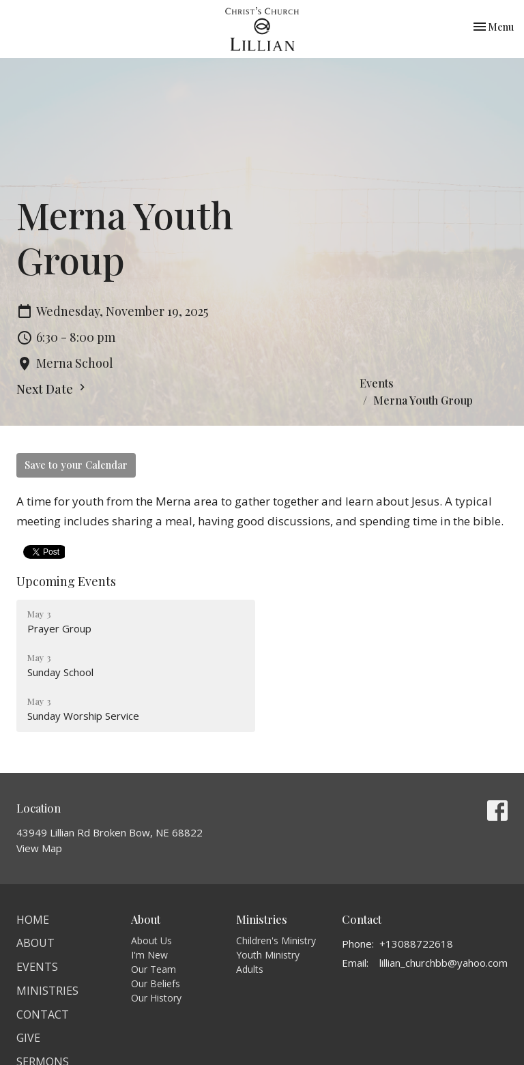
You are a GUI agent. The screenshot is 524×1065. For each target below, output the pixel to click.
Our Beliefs (155, 983)
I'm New (149, 954)
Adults (249, 969)
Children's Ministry (276, 940)
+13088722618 (416, 943)
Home (32, 919)
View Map (39, 848)
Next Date (52, 389)
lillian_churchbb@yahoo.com (443, 962)
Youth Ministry (268, 954)
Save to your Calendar (76, 464)
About (35, 942)
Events (377, 383)
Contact (42, 1014)
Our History (156, 997)
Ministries (47, 990)
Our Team (153, 969)
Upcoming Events (66, 581)
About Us (151, 940)
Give (28, 1037)
